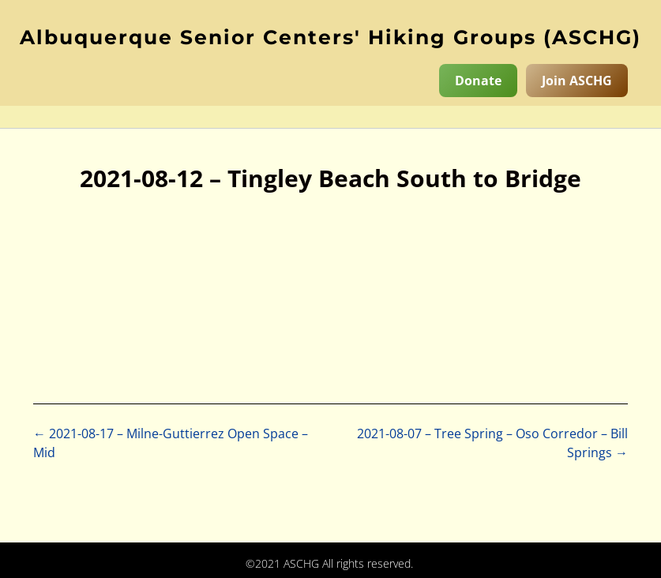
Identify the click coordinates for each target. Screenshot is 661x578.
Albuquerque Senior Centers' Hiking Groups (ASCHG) (330, 37)
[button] (330, 117)
